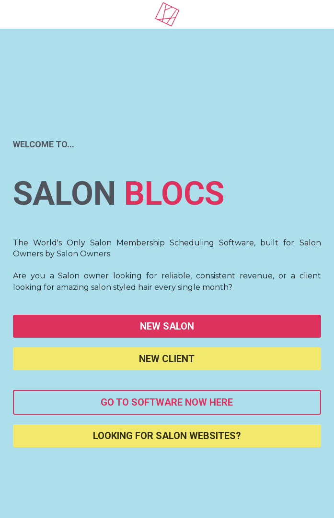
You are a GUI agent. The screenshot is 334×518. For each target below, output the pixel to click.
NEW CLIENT (167, 358)
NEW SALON (167, 326)
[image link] (167, 14)
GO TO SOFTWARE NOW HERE (167, 402)
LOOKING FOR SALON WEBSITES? (167, 435)
